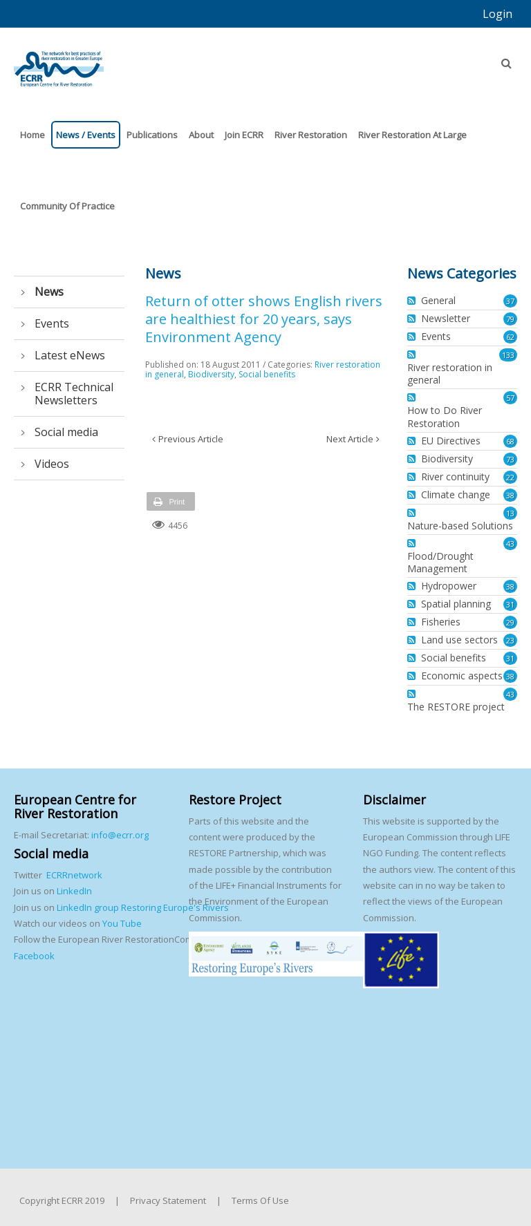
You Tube (121, 923)
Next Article (349, 439)
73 (510, 459)
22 (510, 477)
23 (510, 640)
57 (510, 398)
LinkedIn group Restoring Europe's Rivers (143, 907)
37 (510, 301)
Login (497, 13)
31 (510, 604)
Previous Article (190, 439)
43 (510, 543)
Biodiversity (211, 374)
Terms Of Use (260, 1200)
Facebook (34, 956)
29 (510, 622)
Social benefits (267, 374)
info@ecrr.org (120, 835)
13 (510, 513)
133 (508, 355)
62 (510, 337)
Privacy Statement (168, 1200)
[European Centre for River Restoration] (59, 62)
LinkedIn (74, 891)
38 (510, 495)
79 (510, 319)
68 (510, 441)
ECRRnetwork (74, 875)
